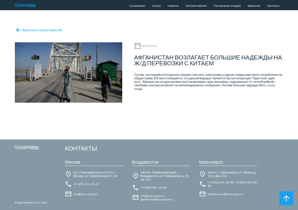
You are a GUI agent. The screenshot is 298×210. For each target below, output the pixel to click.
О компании (137, 5)
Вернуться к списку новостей (38, 30)
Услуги (156, 5)
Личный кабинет (196, 5)
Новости (173, 5)
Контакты (273, 5)
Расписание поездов (227, 5)
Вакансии (254, 5)
